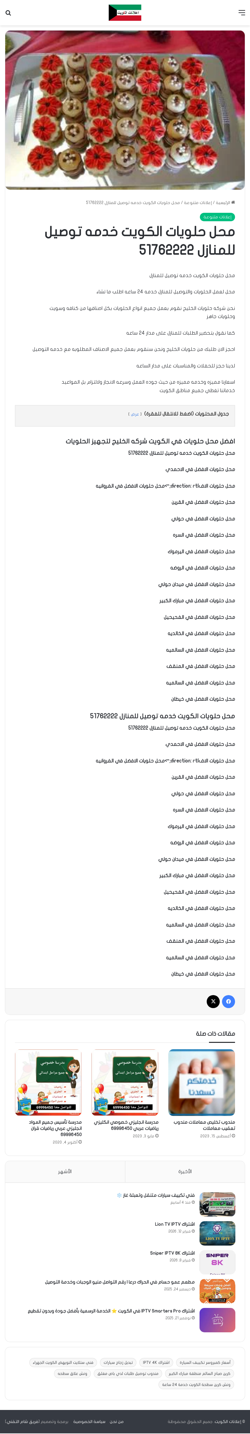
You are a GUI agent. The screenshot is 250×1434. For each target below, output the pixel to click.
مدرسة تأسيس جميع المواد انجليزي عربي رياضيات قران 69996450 (55, 1128)
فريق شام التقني (22, 1422)
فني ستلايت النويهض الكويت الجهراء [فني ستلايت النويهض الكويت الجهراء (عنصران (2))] (63, 1363)
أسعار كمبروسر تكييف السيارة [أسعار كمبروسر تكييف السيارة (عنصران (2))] (205, 1363)
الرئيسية (225, 202)
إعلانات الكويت (228, 1422)
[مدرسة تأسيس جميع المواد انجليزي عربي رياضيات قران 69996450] (48, 1082)
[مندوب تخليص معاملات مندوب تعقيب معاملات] (201, 1082)
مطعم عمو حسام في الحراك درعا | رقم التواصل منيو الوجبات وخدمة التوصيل (119, 1282)
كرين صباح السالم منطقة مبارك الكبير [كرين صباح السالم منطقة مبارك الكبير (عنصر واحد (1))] (199, 1374)
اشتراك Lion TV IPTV (174, 1224)
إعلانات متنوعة (198, 202)
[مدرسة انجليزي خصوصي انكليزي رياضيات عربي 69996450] (124, 1082)
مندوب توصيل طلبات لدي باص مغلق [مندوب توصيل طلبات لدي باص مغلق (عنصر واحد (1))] (128, 1374)
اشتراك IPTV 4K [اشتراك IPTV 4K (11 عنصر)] (156, 1363)
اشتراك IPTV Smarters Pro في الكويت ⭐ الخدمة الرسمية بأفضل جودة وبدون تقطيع (110, 1311)
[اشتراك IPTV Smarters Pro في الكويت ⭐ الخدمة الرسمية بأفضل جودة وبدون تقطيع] (217, 1320)
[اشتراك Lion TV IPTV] (217, 1234)
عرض (135, 414)
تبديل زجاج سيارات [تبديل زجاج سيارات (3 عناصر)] (118, 1363)
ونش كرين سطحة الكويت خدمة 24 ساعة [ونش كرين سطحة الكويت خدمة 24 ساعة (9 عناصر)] (196, 1385)
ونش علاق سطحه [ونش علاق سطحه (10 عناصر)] (72, 1374)
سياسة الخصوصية (89, 1422)
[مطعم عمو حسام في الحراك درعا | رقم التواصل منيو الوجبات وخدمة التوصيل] (217, 1291)
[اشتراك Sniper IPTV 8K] (217, 1262)
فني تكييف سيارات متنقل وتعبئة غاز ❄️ (155, 1195)
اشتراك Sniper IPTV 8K (172, 1253)
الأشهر (65, 1171)
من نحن (117, 1422)
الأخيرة (185, 1171)
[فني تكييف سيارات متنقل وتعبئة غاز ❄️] (217, 1205)
